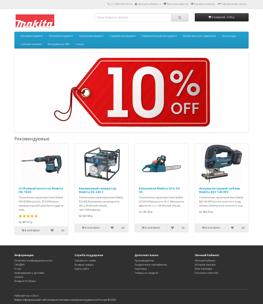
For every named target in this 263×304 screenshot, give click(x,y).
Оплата (18, 277)
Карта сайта (82, 268)
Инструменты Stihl (58, 44)
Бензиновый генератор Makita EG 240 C (98, 190)
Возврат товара (84, 264)
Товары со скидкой (146, 273)
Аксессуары (229, 36)
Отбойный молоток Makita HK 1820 (41, 190)
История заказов (205, 264)
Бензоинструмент (32, 36)
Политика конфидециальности (33, 260)
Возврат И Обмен (25, 281)
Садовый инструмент (123, 36)
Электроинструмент (91, 36)
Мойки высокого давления (199, 36)
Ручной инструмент (61, 36)
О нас (17, 268)
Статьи (80, 44)
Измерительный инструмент (159, 36)
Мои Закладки (203, 268)
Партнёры (141, 268)
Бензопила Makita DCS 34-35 (160, 190)
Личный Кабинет (205, 260)
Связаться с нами (85, 260)
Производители (144, 260)
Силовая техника (31, 44)
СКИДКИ (19, 264)
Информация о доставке (29, 273)
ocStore (34, 295)
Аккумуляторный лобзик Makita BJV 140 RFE (219, 190)
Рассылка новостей (206, 273)
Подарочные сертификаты (151, 264)
